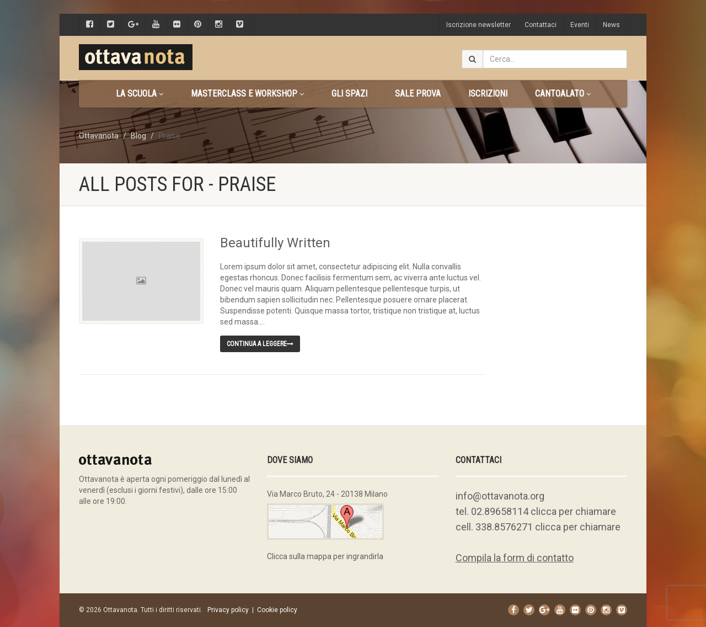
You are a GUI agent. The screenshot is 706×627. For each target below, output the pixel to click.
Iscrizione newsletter (478, 25)
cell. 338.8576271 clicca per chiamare (538, 527)
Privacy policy (228, 610)
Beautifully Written (275, 243)
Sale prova (418, 93)
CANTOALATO (563, 93)
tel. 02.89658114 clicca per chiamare (536, 511)
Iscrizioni (487, 93)
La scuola (139, 93)
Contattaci (541, 25)
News (611, 25)
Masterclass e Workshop (247, 93)
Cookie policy (277, 610)
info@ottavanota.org (500, 496)
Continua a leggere (260, 344)
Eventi (579, 25)
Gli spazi (349, 93)
